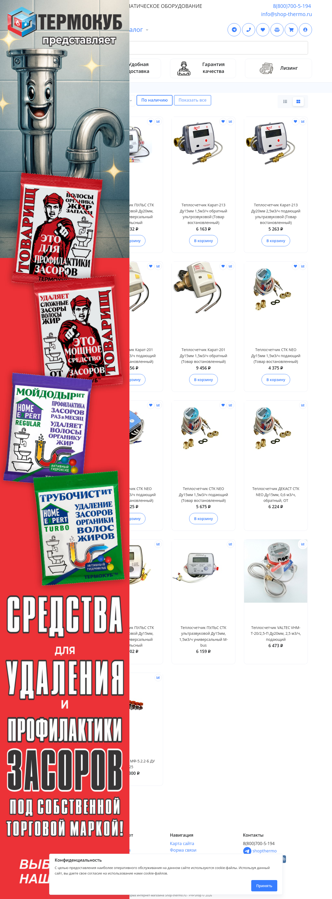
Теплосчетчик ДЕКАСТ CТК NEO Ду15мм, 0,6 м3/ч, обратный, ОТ (275, 494)
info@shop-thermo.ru (286, 14)
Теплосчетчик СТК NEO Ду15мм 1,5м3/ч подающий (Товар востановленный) (275, 355)
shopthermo (260, 851)
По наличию (154, 100)
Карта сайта (182, 843)
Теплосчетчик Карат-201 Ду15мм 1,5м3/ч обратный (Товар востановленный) (203, 355)
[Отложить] (150, 121)
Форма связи (183, 850)
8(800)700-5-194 (292, 5)
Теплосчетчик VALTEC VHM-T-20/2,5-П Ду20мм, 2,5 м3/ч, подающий (276, 633)
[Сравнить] (158, 121)
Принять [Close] (264, 885)
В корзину (203, 240)
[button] (305, 29)
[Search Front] (172, 48)
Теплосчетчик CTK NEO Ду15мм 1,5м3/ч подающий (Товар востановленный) (203, 494)
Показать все (193, 100)
